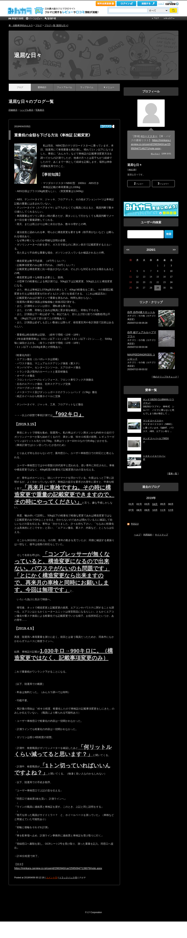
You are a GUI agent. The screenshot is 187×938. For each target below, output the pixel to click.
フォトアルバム (64, 87)
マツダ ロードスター (153, 420)
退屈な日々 (28, 55)
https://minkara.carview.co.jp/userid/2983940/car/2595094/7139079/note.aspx (58, 868)
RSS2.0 (134, 524)
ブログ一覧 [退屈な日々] (56, 25)
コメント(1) (52, 877)
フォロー (139, 183)
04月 (155, 504)
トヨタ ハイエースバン (154, 456)
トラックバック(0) (68, 877)
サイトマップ (161, 534)
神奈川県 (132, 170)
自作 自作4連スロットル (141, 312)
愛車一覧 (172, 473)
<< (127, 249)
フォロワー (163, 183)
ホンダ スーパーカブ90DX (156, 438)
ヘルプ (161, 3)
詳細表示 (13, 110)
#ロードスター (149, 136)
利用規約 (147, 534)
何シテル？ (155, 154)
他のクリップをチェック (165, 376)
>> (174, 249)
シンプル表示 (26, 110)
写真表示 (39, 110)
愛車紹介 (42, 87)
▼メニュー (108, 87)
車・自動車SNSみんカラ (21, 25)
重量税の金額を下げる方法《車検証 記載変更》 (53, 135)
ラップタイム (86, 87)
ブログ (38, 25)
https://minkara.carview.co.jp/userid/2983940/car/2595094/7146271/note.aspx (151, 144)
